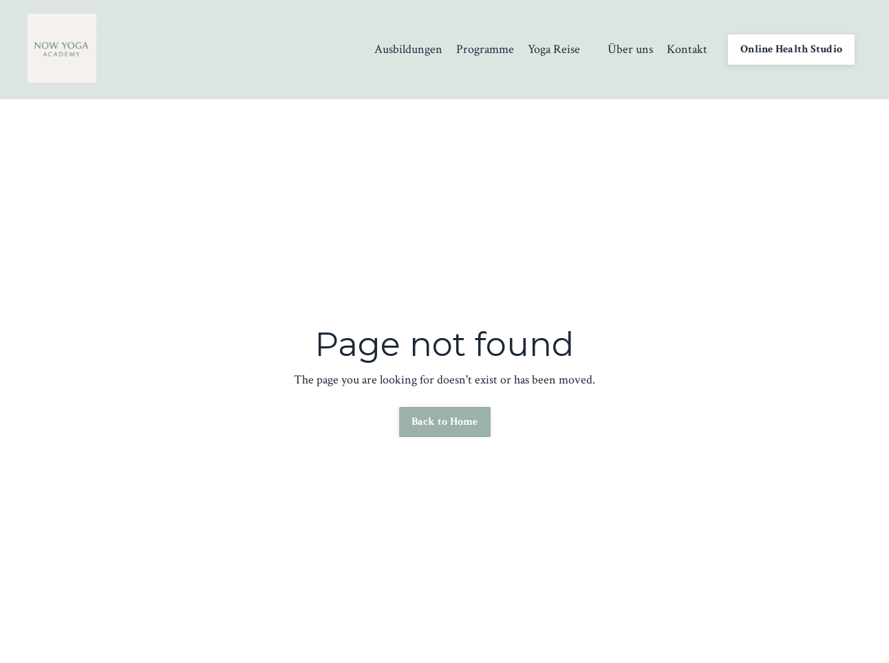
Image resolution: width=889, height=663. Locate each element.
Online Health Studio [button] (791, 49)
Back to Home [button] (444, 421)
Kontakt (687, 49)
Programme (485, 49)
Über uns (630, 49)
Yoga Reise (554, 49)
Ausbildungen (408, 49)
